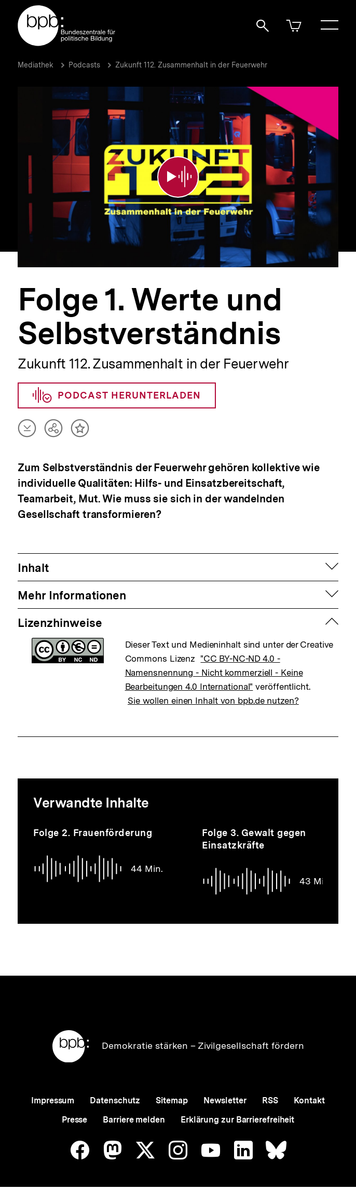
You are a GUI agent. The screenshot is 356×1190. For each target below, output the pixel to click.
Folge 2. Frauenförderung (92, 823)
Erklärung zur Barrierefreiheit (237, 1110)
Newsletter (225, 1091)
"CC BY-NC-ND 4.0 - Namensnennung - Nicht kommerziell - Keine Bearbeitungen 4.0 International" (214, 663)
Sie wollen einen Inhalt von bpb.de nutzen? (213, 691)
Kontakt (309, 1091)
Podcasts (84, 65)
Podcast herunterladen (117, 385)
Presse (74, 1110)
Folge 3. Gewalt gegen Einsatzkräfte (254, 829)
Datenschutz (115, 1091)
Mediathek (35, 65)
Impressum (52, 1091)
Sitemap (171, 1091)
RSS (270, 1091)
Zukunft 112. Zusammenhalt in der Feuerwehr (191, 65)
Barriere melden (134, 1110)
